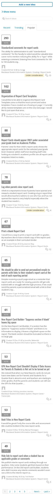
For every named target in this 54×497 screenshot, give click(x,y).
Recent (6, 27)
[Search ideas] (27, 19)
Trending (18, 27)
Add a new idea (27, 4)
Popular (31, 27)
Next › (37, 491)
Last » (47, 491)
